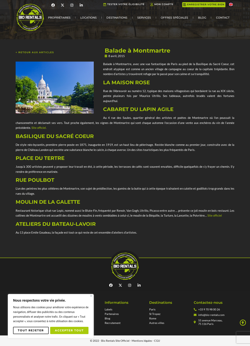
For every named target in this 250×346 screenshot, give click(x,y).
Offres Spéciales (174, 17)
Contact (222, 17)
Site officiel (214, 215)
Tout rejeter (31, 330)
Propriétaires (59, 17)
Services (144, 17)
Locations (88, 17)
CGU (157, 340)
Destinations (116, 17)
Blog (202, 17)
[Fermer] (91, 296)
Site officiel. (38, 127)
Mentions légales (142, 340)
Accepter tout (69, 330)
